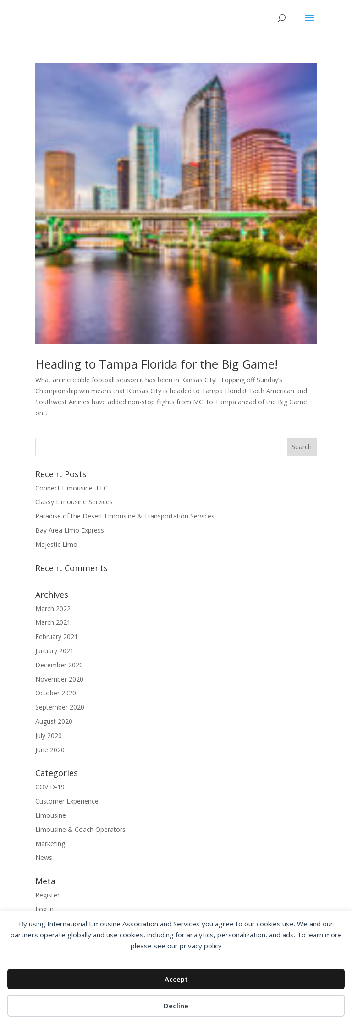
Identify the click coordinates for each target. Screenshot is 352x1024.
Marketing (50, 843)
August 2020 (53, 721)
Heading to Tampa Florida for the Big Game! (156, 364)
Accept (176, 979)
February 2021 (56, 636)
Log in (44, 909)
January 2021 (54, 650)
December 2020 (59, 665)
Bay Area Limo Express (69, 530)
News (43, 857)
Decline (176, 1005)
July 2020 (48, 735)
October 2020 (55, 692)
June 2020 (50, 749)
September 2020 (59, 707)
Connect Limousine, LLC (71, 488)
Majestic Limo (56, 544)
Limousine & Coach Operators (80, 829)
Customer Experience (67, 801)
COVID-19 (50, 786)
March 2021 (53, 622)
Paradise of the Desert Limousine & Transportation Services (124, 516)
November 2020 (59, 679)
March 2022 (53, 608)
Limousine (50, 815)
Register (47, 895)
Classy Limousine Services (74, 501)
